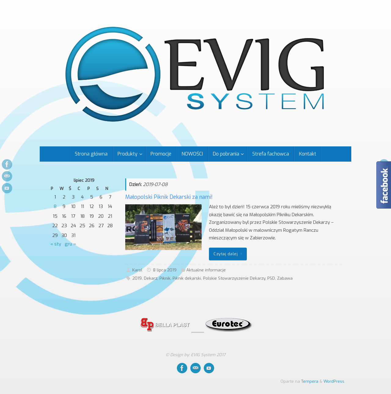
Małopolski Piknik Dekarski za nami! (169, 197)
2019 (137, 278)
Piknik (164, 278)
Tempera (309, 381)
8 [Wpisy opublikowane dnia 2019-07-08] (55, 206)
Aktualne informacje (206, 270)
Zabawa (285, 278)
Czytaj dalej (229, 253)
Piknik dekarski (187, 278)
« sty (55, 244)
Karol (137, 270)
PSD (271, 278)
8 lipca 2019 (165, 270)
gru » (70, 244)
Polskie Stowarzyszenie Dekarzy (234, 278)
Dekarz (150, 278)
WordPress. (334, 381)
